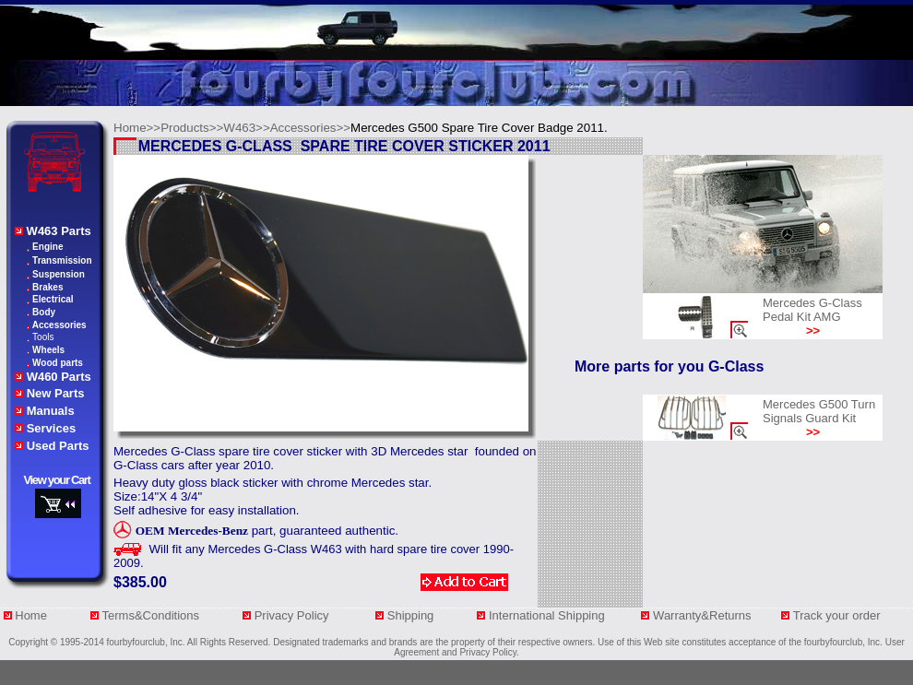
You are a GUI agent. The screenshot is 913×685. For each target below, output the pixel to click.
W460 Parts (59, 377)
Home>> (136, 128)
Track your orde (835, 615)
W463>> (246, 128)
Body (43, 312)
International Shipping (548, 615)
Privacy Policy (294, 615)
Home (31, 615)
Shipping (417, 615)
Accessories (59, 325)
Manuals (51, 411)
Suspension (58, 274)
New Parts (56, 393)
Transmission (61, 260)
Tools (42, 337)
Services (52, 428)
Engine (47, 247)
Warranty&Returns (703, 615)
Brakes (47, 287)
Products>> (191, 128)
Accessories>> (310, 128)
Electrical (52, 299)
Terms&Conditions (151, 615)
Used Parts (58, 446)
